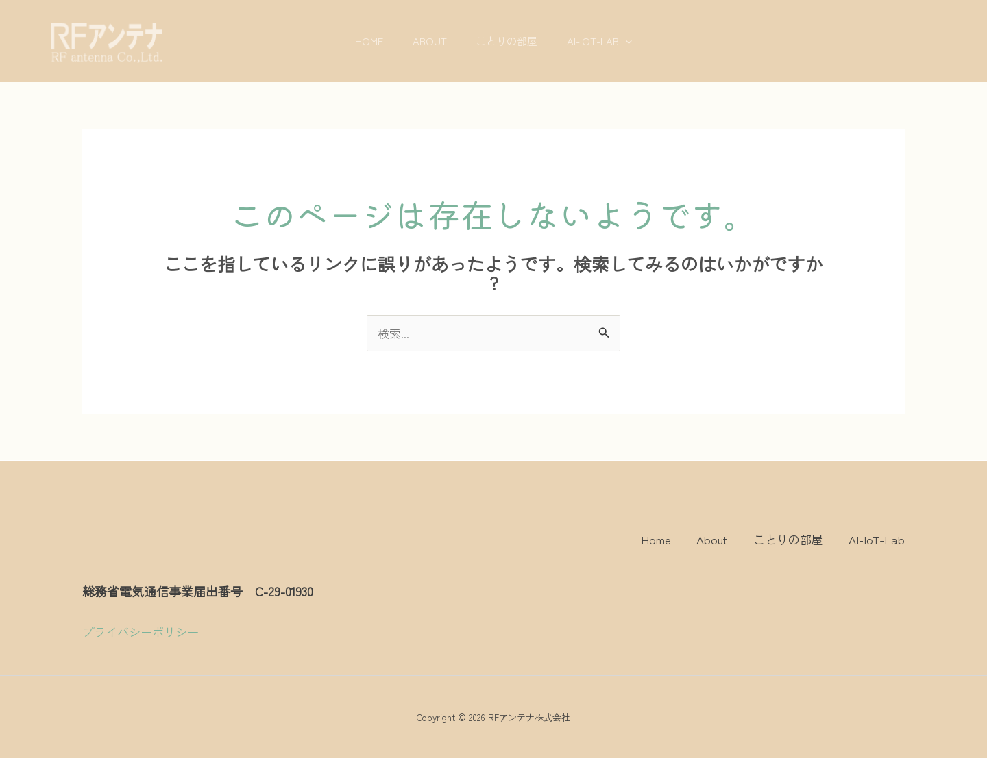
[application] (632, 41)
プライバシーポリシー (140, 631)
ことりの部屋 (509, 41)
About (427, 41)
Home (362, 41)
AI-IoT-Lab (606, 41)
